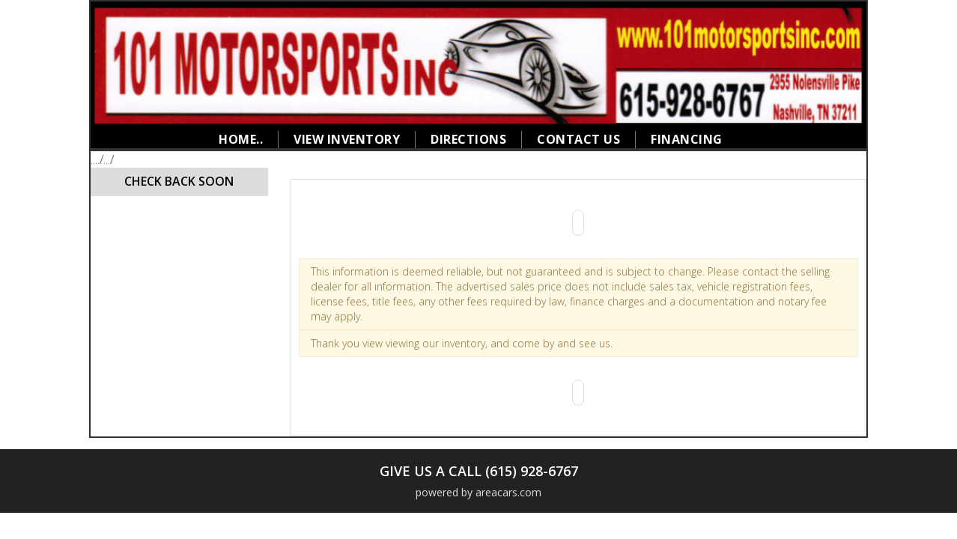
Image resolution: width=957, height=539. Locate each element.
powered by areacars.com (478, 492)
